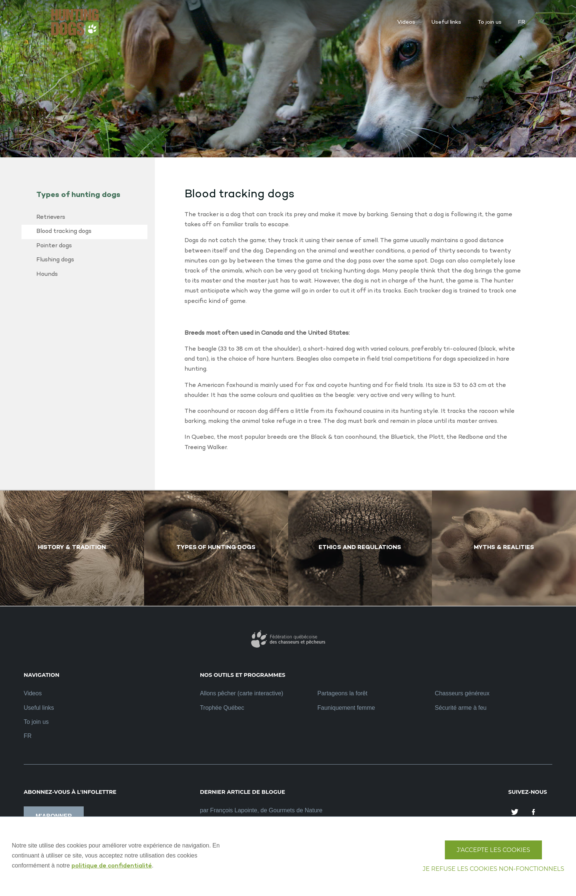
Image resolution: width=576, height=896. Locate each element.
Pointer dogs (54, 246)
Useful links (39, 708)
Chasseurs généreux (462, 693)
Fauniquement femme (346, 708)
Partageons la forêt (342, 693)
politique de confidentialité (111, 866)
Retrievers (50, 217)
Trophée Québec (222, 708)
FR (27, 736)
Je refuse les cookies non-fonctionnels (493, 868)
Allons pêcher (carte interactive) (241, 693)
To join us (36, 722)
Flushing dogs (55, 260)
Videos (33, 693)
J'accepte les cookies (493, 849)
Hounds (47, 274)
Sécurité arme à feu (461, 708)
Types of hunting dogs (78, 195)
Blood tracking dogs (63, 231)
